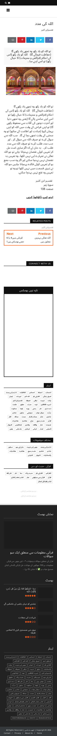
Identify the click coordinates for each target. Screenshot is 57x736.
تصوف (17, 669)
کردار (9, 701)
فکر (50, 697)
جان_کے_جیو (47, 677)
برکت (10, 665)
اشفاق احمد (47, 661)
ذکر (27, 681)
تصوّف (9, 669)
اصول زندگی (35, 661)
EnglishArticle (45, 718)
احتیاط (40, 657)
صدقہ (24, 693)
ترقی (25, 669)
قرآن (44, 697)
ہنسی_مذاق (47, 713)
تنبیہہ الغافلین (33, 673)
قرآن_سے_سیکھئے (22, 697)
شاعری (9, 689)
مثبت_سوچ (32, 705)
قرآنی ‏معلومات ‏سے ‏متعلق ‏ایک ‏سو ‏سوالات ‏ (31, 554)
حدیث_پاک (20, 677)
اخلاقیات (23, 657)
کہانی (49, 705)
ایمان (31, 665)
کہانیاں (41, 705)
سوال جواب (47, 689)
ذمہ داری (11, 681)
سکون (21, 685)
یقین (20, 713)
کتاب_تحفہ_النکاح (37, 701)
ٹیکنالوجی (15, 673)
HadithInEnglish (19, 718)
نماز (23, 709)
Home (39, 733)
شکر (49, 693)
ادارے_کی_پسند (11, 657)
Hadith (32, 718)
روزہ (42, 685)
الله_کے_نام (47, 665)
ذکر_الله (20, 681)
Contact (7, 733)
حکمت (49, 681)
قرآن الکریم (35, 697)
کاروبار (10, 697)
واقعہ (17, 709)
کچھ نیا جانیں (41, 11)
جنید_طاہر (37, 677)
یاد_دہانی (37, 713)
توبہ (23, 673)
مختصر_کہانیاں (20, 705)
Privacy (18, 733)
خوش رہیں (40, 681)
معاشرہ (48, 709)
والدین (9, 709)
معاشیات (39, 709)
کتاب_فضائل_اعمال (21, 701)
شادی (17, 689)
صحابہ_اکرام (41, 693)
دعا (32, 681)
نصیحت (30, 709)
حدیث (29, 677)
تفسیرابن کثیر (47, 30)
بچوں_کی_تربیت (20, 665)
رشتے (49, 685)
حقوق (11, 677)
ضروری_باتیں (14, 693)
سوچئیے (25, 689)
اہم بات (38, 665)
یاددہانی (28, 713)
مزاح (10, 705)
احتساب (48, 657)
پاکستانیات (47, 669)
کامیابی (48, 701)
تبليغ (38, 669)
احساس (32, 657)
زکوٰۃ (36, 685)
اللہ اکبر (25, 661)
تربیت (32, 669)
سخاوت (29, 685)
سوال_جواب (35, 689)
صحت (32, 693)
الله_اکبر (17, 661)
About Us (29, 733)
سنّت (14, 685)
